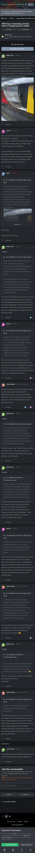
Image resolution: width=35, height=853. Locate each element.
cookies (14, 833)
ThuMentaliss (10, 384)
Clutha (8, 130)
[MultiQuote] (2, 124)
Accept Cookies (10, 845)
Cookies (19, 821)
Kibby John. (8, 35)
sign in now (13, 773)
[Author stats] (33, 56)
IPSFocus (20, 824)
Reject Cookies (26, 845)
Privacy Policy (11, 821)
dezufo (8, 324)
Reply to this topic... (10, 785)
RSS (26, 821)
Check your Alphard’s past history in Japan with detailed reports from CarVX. (17, 12)
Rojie (8, 173)
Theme (14, 824)
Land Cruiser (10, 749)
